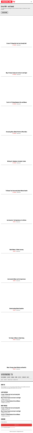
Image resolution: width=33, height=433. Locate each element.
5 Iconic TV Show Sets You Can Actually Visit (16, 43)
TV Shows (14, 74)
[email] (16, 422)
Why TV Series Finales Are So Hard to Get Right (16, 73)
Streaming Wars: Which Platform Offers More (16, 131)
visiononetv (19, 74)
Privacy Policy (12, 427)
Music (14, 221)
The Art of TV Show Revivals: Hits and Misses (16, 102)
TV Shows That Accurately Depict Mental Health (16, 190)
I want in (16, 425)
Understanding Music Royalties (16, 308)
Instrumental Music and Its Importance (16, 279)
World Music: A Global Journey (16, 249)
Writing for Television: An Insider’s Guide (16, 161)
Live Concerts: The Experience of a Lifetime (16, 220)
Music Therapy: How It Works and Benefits (16, 367)
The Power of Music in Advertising (16, 338)
